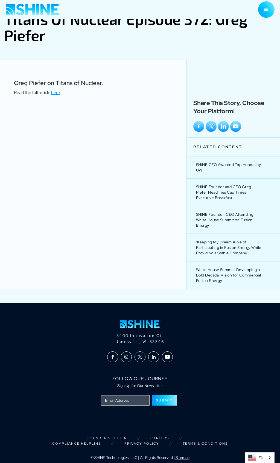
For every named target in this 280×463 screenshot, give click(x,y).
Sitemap (182, 457)
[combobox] (260, 457)
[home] (32, 9)
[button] (266, 9)
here (55, 92)
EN (255, 458)
